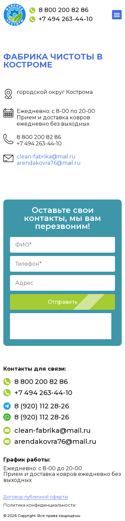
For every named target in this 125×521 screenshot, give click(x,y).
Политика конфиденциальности (39, 505)
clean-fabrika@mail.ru (46, 156)
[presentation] (60, 326)
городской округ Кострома (55, 92)
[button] (117, 15)
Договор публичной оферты (35, 496)
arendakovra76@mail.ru (49, 163)
